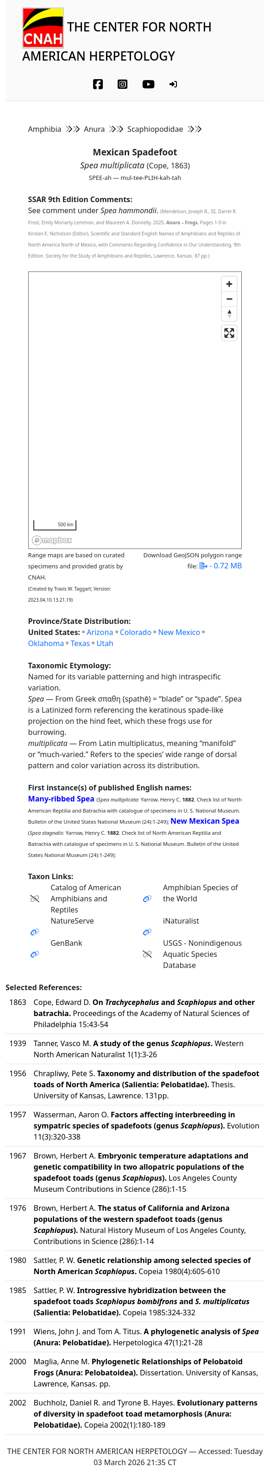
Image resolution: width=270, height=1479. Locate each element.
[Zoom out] (229, 298)
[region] (136, 410)
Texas (80, 643)
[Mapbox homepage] (51, 540)
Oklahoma (46, 643)
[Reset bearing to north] (229, 313)
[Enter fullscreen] (229, 333)
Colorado (135, 632)
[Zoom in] (229, 284)
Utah (105, 643)
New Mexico (179, 632)
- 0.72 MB (220, 566)
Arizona (100, 632)
